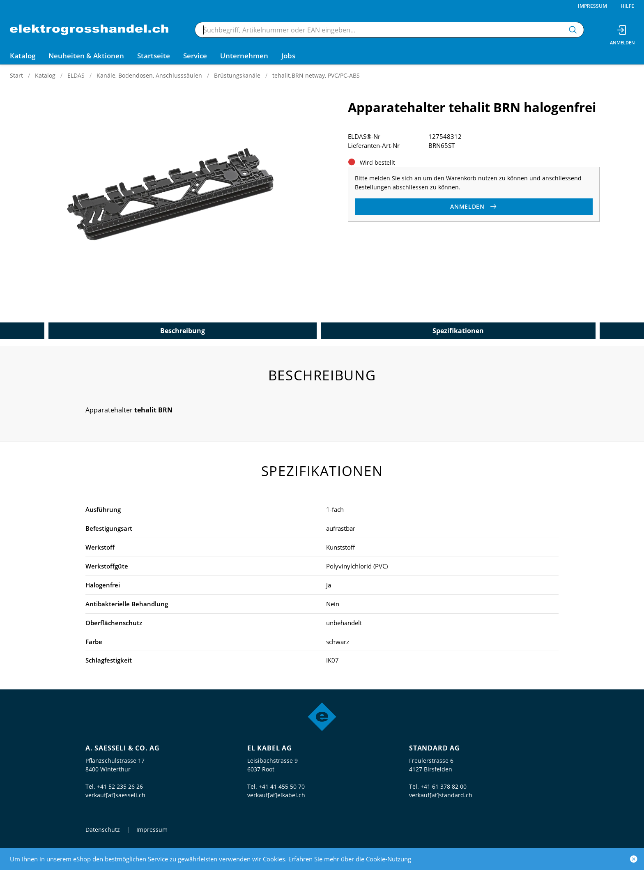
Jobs (288, 55)
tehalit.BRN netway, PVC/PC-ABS (316, 75)
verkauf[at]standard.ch (440, 795)
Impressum (592, 5)
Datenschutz (102, 829)
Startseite (153, 55)
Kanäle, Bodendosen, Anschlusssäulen (149, 75)
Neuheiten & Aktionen (86, 55)
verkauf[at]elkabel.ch (276, 795)
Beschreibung (182, 330)
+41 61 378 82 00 (444, 786)
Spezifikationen (458, 330)
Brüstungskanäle (237, 75)
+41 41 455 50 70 (282, 786)
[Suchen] (573, 30)
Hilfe (627, 5)
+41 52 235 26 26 (120, 786)
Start (16, 75)
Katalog (45, 75)
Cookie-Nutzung (388, 859)
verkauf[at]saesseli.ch (115, 795)
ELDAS (76, 75)
